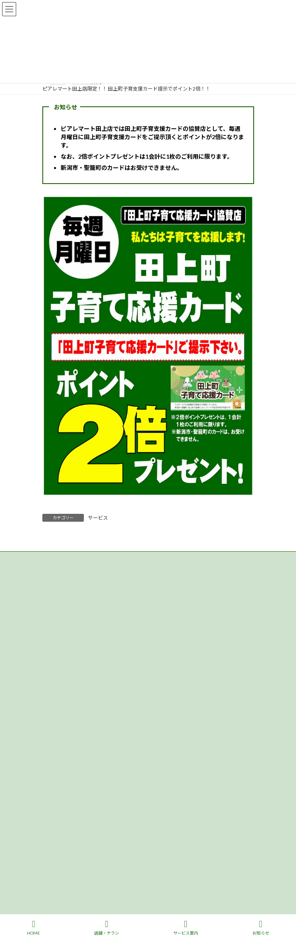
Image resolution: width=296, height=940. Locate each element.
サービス (98, 518)
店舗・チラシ (106, 927)
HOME (33, 927)
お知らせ (260, 927)
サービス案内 (185, 927)
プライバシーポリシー (67, 559)
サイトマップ (57, 574)
